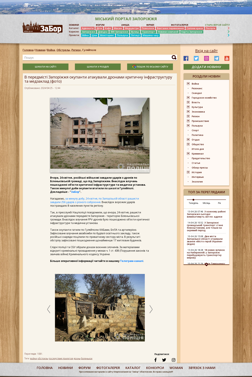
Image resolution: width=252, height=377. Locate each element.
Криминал (198, 153)
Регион (77, 50)
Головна (28, 50)
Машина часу (151, 35)
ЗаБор (75, 192)
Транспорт (148, 31)
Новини (40, 50)
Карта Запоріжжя (191, 31)
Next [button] (151, 309)
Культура (197, 107)
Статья (196, 162)
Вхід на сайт (206, 51)
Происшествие (200, 121)
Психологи (148, 28)
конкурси (155, 368)
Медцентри (132, 28)
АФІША (125, 24)
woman (176, 368)
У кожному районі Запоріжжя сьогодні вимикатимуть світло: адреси (206, 214)
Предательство (201, 158)
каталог (132, 368)
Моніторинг (107, 35)
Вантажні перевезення (170, 28)
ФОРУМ (100, 24)
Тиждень (193, 202)
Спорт (195, 130)
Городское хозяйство (204, 97)
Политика (197, 134)
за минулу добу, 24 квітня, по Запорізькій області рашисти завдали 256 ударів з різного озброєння (94, 200)
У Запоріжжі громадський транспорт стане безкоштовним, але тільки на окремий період (205, 226)
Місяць (206, 202)
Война (52, 50)
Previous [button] (48, 309)
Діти (99, 28)
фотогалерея (108, 368)
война (33, 358)
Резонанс (197, 88)
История (197, 172)
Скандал (197, 93)
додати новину (206, 67)
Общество (198, 144)
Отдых (196, 139)
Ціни (94, 35)
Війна (85, 35)
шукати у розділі (98, 66)
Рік (219, 202)
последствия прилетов (61, 358)
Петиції (135, 35)
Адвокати (88, 28)
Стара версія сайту (217, 24)
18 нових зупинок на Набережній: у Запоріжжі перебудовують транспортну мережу (206, 253)
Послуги (210, 28)
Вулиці (135, 31)
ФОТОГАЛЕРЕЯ (179, 24)
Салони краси (195, 28)
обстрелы (42, 358)
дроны (77, 358)
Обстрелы (64, 50)
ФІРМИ (150, 24)
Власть (196, 102)
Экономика (198, 111)
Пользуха (122, 35)
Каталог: (74, 28)
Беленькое (86, 358)
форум (84, 368)
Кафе (108, 28)
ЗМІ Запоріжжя (119, 31)
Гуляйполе (89, 50)
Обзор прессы (200, 167)
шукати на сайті (45, 66)
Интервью (198, 176)
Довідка (103, 31)
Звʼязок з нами (202, 368)
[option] (100, 309)
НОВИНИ (74, 24)
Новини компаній (168, 31)
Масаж (118, 28)
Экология (197, 181)
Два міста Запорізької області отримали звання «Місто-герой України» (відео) (205, 240)
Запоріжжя (88, 31)
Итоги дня (198, 148)
